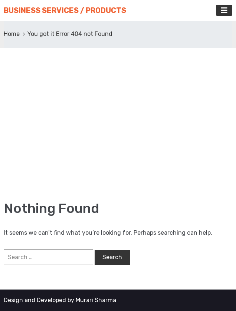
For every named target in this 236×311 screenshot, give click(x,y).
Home (12, 33)
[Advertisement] (118, 126)
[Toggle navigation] (224, 10)
